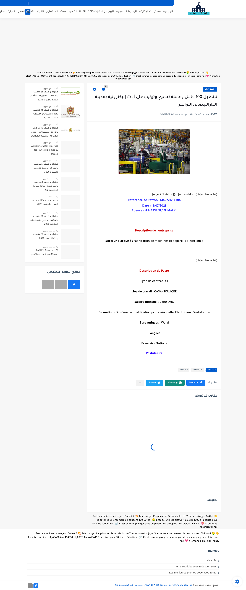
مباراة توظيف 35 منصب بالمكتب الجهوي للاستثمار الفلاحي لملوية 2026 (44, 96)
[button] (195, 383)
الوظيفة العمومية (126, 11)
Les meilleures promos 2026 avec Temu (192, 572)
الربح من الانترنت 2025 (101, 11)
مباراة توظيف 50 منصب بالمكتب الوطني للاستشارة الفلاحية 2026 (44, 220)
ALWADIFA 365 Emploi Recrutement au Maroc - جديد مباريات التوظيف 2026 (153, 585)
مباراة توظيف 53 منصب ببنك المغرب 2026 (45, 236)
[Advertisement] (123, 46)
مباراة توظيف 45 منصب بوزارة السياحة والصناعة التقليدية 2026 (45, 114)
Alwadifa (183, 370)
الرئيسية (168, 11)
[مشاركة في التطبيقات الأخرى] (140, 383)
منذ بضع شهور (49, 88)
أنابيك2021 (210, 89)
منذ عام (52, 196)
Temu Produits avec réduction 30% (195, 566)
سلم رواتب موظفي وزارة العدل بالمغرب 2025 (45, 202)
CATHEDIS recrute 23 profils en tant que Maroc (44, 252)
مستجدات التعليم (56, 11)
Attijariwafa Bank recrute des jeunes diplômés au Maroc (44, 150)
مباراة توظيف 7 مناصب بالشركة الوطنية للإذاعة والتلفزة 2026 (46, 168)
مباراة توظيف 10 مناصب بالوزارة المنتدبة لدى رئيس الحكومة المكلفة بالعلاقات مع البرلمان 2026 (44, 132)
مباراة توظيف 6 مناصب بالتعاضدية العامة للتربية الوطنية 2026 (45, 186)
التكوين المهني (26, 11)
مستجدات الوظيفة (150, 11)
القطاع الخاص (77, 11)
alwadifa (211, 560)
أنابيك (40, 11)
